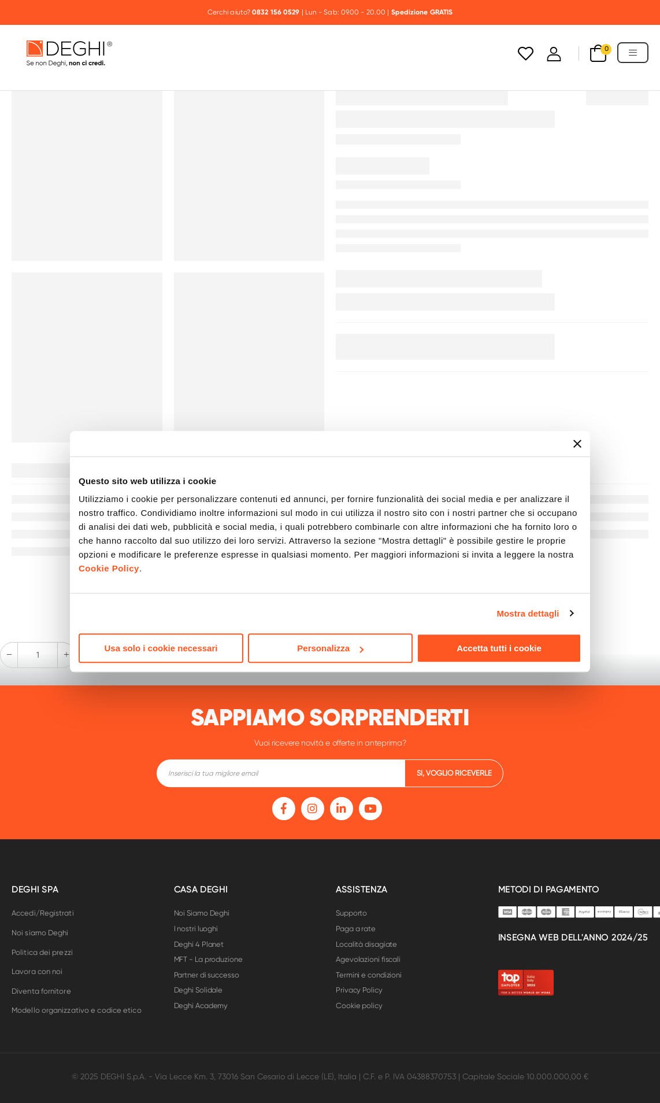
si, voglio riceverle (454, 773)
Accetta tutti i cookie (499, 648)
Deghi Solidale (198, 990)
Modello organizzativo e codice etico (77, 1010)
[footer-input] (281, 773)
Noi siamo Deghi (40, 932)
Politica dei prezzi (42, 952)
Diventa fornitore (41, 991)
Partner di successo (206, 975)
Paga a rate (356, 928)
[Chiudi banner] (577, 444)
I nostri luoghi (196, 928)
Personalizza (330, 648)
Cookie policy (359, 1005)
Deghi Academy (201, 1005)
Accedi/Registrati (43, 913)
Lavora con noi (37, 971)
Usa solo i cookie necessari (161, 648)
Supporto (351, 913)
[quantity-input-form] (37, 655)
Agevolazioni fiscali (368, 959)
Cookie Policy (109, 568)
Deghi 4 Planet (199, 944)
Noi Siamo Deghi (202, 913)
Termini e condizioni (369, 975)
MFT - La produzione (208, 959)
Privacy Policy (359, 990)
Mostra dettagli (527, 613)
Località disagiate (366, 944)
